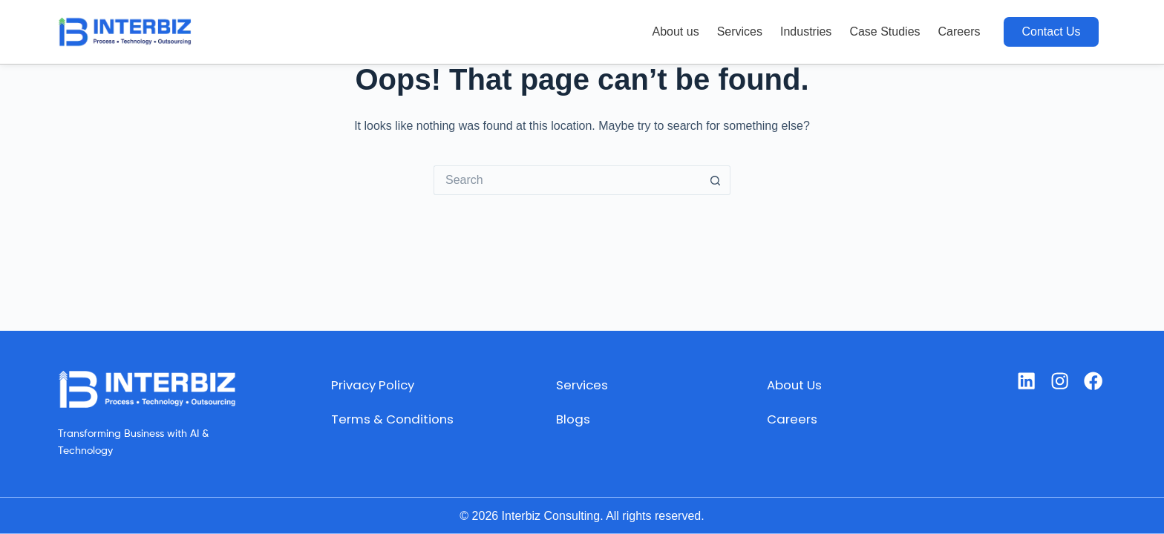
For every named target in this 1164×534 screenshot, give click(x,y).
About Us (795, 384)
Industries (805, 31)
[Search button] (715, 180)
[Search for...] (567, 180)
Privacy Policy (366, 384)
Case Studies (884, 31)
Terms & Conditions (388, 418)
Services (739, 31)
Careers (959, 31)
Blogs (572, 418)
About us (675, 31)
